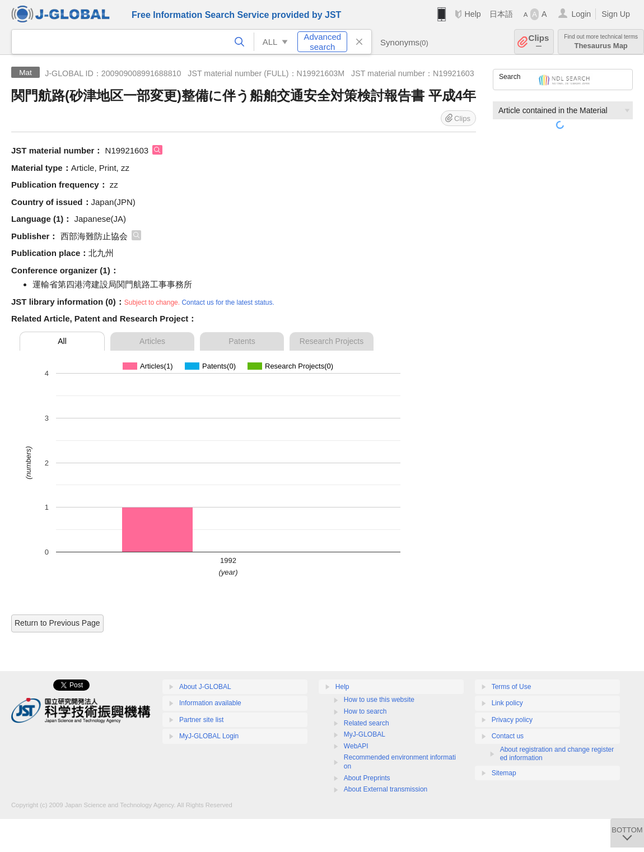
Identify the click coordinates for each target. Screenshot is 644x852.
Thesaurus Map (601, 42)
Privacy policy (512, 720)
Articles (152, 341)
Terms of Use (511, 687)
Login (581, 14)
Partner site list (201, 720)
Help (472, 14)
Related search (366, 723)
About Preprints (367, 778)
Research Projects (331, 341)
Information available (210, 703)
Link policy (507, 703)
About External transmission (385, 789)
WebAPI (356, 746)
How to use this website (379, 700)
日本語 (501, 14)
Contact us (508, 736)
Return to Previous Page (57, 622)
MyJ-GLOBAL (364, 734)
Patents (241, 341)
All (62, 341)
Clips (539, 41)
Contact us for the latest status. (227, 302)
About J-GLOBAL (205, 687)
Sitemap (504, 773)
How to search (365, 711)
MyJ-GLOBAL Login (209, 736)
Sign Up (615, 14)
